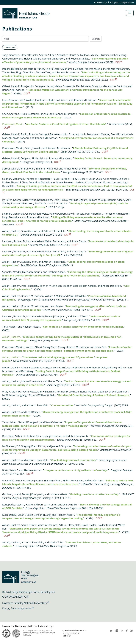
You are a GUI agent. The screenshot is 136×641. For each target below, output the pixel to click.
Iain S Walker (26, 100)
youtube (132, 631)
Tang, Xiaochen (10, 55)
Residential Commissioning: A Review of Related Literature (93, 395)
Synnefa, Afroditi (11, 272)
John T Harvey (70, 134)
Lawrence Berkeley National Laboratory (25, 603)
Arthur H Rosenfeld (75, 168)
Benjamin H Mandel (98, 134)
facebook (127, 631)
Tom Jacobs (27, 86)
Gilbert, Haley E (11, 86)
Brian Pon (100, 347)
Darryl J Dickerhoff (77, 367)
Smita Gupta (79, 241)
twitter (111, 631)
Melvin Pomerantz (65, 86)
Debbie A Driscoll (107, 391)
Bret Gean (40, 203)
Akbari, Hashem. (11, 337)
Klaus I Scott (38, 446)
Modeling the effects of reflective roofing (94, 494)
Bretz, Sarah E (10, 470)
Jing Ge (44, 114)
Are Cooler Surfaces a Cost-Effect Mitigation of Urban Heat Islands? (66, 124)
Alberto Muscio (93, 68)
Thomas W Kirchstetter (38, 178)
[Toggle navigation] (130, 13)
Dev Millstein (83, 86)
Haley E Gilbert (32, 58)
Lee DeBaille (70, 504)
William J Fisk (114, 367)
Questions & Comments (75, 630)
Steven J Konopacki (55, 316)
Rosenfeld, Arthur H (13, 436)
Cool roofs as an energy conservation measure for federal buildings (83, 326)
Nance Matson (88, 391)
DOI (118, 62)
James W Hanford (47, 525)
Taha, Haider (9, 326)
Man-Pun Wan (26, 168)
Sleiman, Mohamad (13, 178)
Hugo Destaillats (79, 58)
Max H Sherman (46, 391)
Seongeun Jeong (44, 86)
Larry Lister (50, 504)
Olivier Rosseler (29, 55)
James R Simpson (61, 446)
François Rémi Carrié (54, 367)
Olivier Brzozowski (31, 367)
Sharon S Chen (47, 55)
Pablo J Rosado (29, 134)
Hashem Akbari (83, 182)
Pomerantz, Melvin (12, 148)
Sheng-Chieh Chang (54, 347)
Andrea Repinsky (117, 86)
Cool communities (62, 405)
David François (75, 213)
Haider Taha (55, 381)
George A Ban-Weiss (50, 134)
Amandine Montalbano (42, 182)
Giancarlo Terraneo (33, 68)
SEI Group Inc (59, 203)
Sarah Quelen (96, 178)
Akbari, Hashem (11, 231)
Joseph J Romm (52, 436)
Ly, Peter (7, 199)
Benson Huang (42, 514)
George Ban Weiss (12, 58)
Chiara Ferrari (53, 68)
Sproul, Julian (9, 168)
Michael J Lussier (100, 55)
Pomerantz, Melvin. (13, 124)
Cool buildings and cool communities (73, 460)
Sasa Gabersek (53, 422)
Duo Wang (27, 371)
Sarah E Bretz (80, 316)
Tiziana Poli (8, 72)
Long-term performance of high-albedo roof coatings (75, 470)
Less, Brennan (10, 100)
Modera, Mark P (11, 367)
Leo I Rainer (61, 100)
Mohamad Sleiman (73, 68)
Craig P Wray (60, 199)
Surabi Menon (29, 231)
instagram (116, 631)
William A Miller (87, 285)
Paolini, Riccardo (11, 68)
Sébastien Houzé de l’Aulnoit (73, 55)
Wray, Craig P (9, 391)
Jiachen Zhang (118, 55)
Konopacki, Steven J (13, 504)
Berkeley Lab (100, 2)
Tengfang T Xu (24, 395)
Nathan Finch (44, 199)
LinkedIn (121, 631)
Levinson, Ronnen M (13, 241)
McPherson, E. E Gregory (16, 446)
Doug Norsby (99, 86)
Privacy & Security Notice (71, 634)
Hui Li (83, 134)
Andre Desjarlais (112, 285)
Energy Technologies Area (122, 2)
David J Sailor (89, 525)
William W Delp (97, 199)
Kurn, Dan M (9, 514)
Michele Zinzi (43, 72)
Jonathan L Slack (44, 100)
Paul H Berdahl (61, 178)
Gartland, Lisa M (11, 494)
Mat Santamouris (32, 272)
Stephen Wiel (70, 285)
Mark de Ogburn (78, 199)
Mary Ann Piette (27, 391)
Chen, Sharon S (11, 114)
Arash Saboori (21, 138)
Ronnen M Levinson (53, 58)
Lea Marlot (111, 178)
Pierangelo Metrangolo (116, 68)
